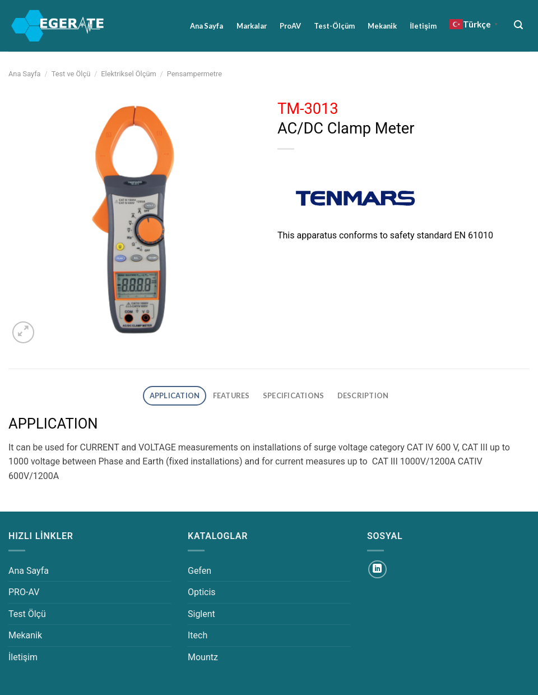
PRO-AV (23, 592)
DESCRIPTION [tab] (363, 395)
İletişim (423, 25)
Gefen (199, 570)
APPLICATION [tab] (175, 395)
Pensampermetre (194, 74)
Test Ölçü (27, 614)
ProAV (290, 25)
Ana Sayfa (206, 25)
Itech (197, 635)
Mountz (203, 657)
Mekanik (382, 25)
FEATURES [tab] (231, 395)
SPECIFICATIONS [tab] (293, 395)
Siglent (201, 614)
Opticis (202, 592)
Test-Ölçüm (334, 25)
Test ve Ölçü (71, 74)
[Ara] (519, 25)
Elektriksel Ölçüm (128, 74)
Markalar (251, 25)
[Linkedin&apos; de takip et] (377, 569)
